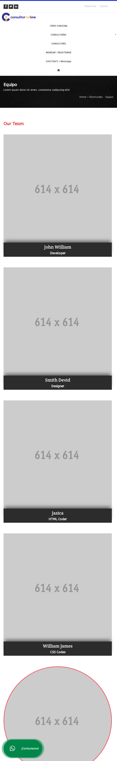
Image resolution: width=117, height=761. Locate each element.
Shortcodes (96, 97)
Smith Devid (57, 380)
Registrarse (90, 6)
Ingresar (104, 6)
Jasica (58, 513)
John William (57, 247)
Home (82, 97)
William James (58, 646)
